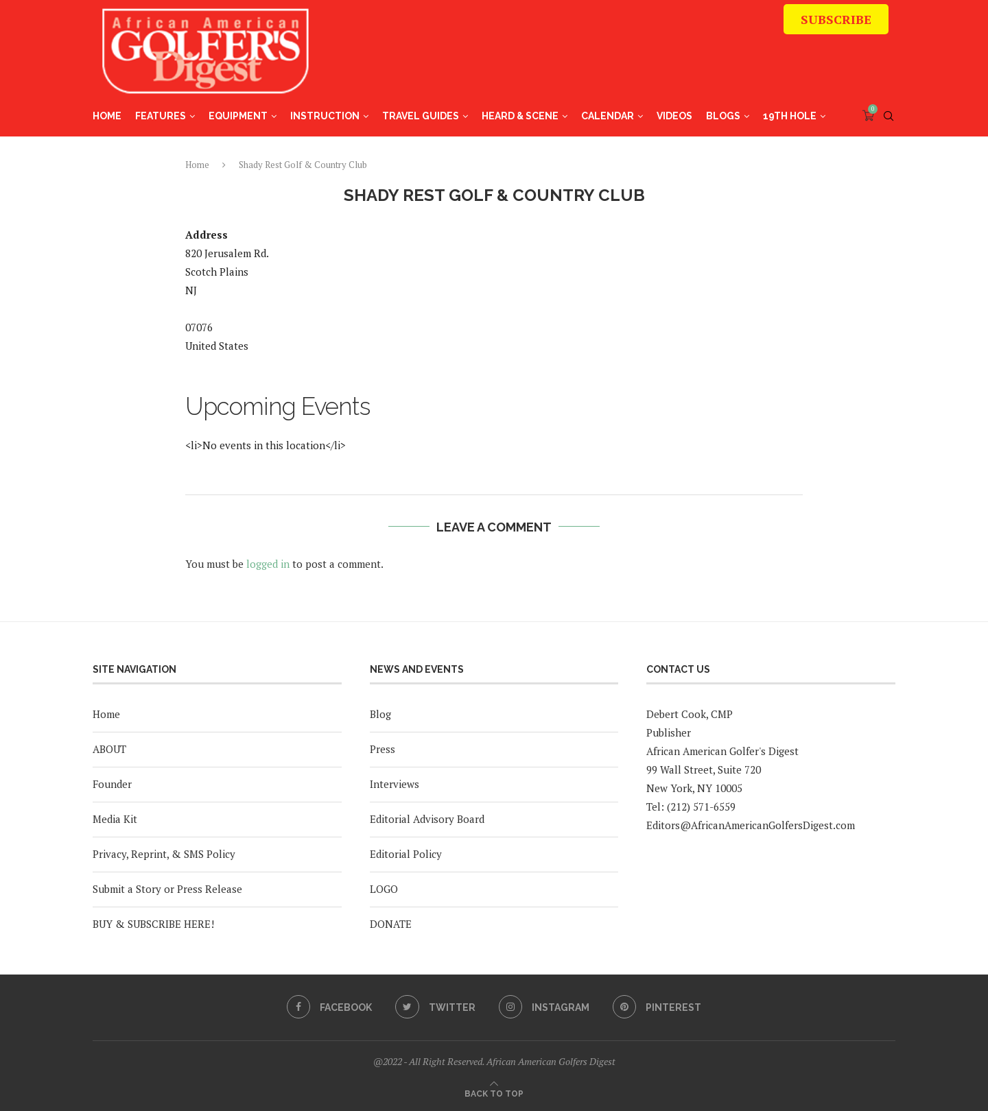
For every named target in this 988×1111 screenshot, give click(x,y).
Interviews (394, 784)
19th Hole (789, 115)
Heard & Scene (520, 115)
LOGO (384, 889)
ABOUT (109, 749)
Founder (112, 784)
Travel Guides (420, 115)
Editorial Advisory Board (427, 819)
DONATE (391, 924)
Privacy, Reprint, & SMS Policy (164, 854)
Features (160, 115)
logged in (268, 564)
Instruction (325, 115)
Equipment (238, 115)
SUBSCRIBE (836, 19)
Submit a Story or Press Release (167, 889)
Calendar (607, 115)
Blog (380, 714)
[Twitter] (435, 1007)
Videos (674, 115)
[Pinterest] (659, 1007)
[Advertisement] (639, 58)
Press (382, 749)
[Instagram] (545, 1007)
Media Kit (115, 819)
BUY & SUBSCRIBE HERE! (153, 924)
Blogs (723, 115)
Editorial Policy (406, 854)
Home (107, 115)
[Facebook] (328, 1007)
